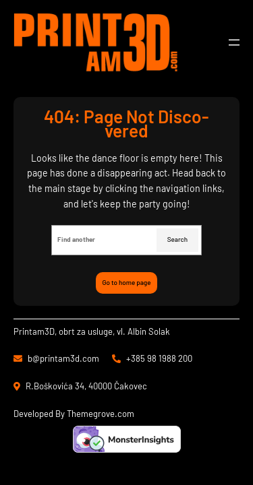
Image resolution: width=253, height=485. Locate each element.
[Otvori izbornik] (234, 42)
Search (177, 239)
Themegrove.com (100, 413)
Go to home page (126, 282)
